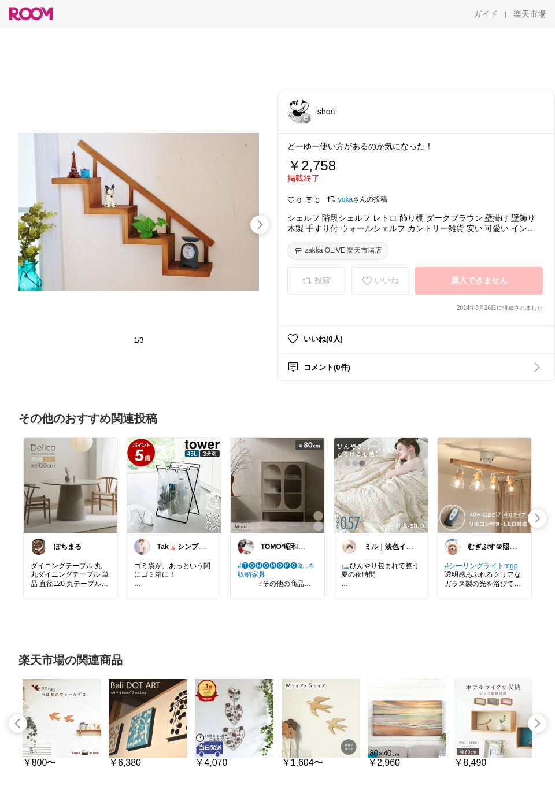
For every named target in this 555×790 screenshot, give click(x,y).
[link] (70, 485)
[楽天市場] (529, 14)
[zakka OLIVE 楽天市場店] (337, 251)
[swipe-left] (18, 723)
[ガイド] (485, 14)
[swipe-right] (259, 225)
